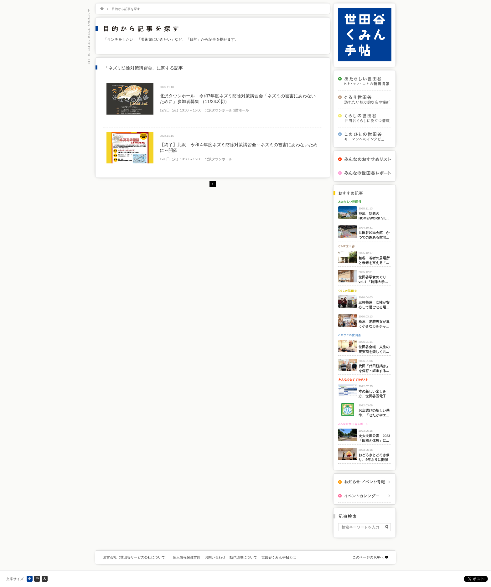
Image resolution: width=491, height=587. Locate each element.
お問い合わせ (215, 557)
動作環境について (243, 557)
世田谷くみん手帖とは (278, 557)
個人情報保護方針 (186, 557)
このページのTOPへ (368, 557)
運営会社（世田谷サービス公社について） (135, 557)
